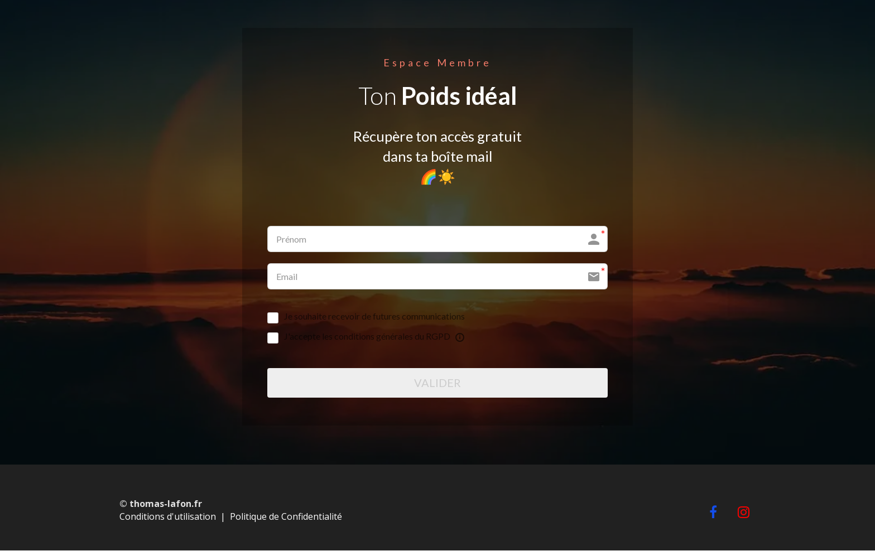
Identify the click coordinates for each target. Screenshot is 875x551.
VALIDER (437, 383)
